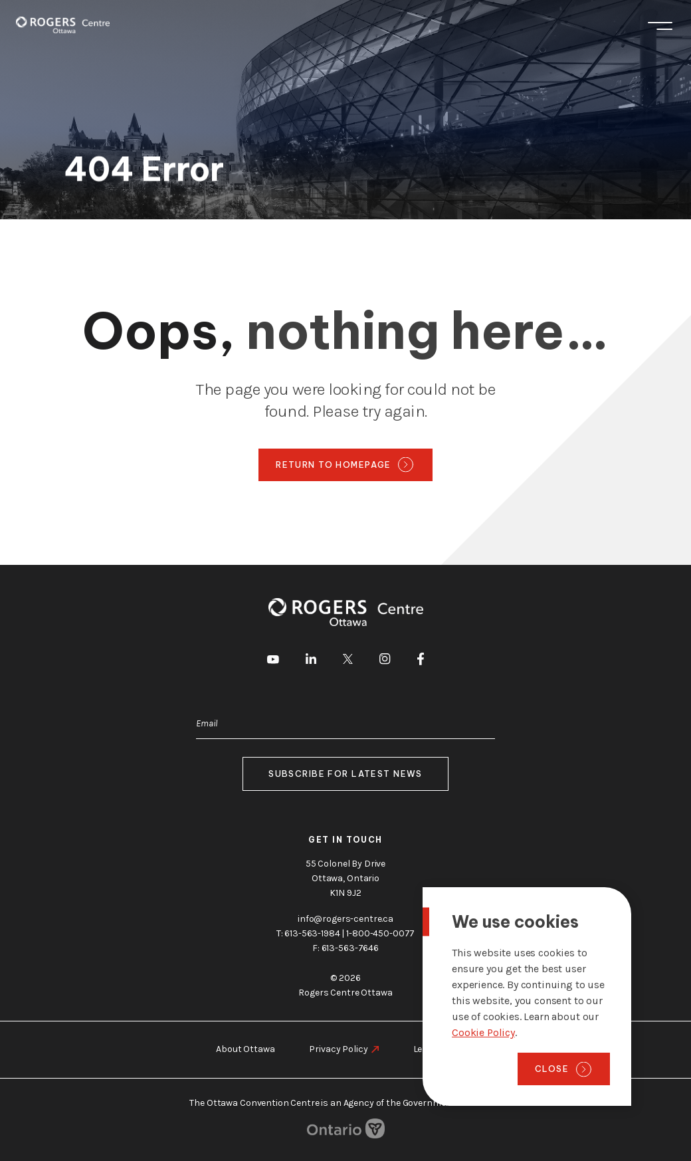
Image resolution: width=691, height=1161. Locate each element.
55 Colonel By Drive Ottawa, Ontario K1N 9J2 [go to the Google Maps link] (345, 878)
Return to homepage (333, 464)
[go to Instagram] (384, 661)
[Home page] (63, 25)
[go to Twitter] (348, 661)
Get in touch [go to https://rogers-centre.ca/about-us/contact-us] (345, 840)
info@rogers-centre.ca (345, 918)
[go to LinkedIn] (311, 661)
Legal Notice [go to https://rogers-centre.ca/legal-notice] (438, 1049)
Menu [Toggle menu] (660, 26)
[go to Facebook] (420, 661)
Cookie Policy (483, 1032)
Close (552, 1068)
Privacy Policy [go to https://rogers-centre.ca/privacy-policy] (338, 1049)
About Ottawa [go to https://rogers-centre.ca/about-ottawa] (245, 1049)
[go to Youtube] (273, 661)
